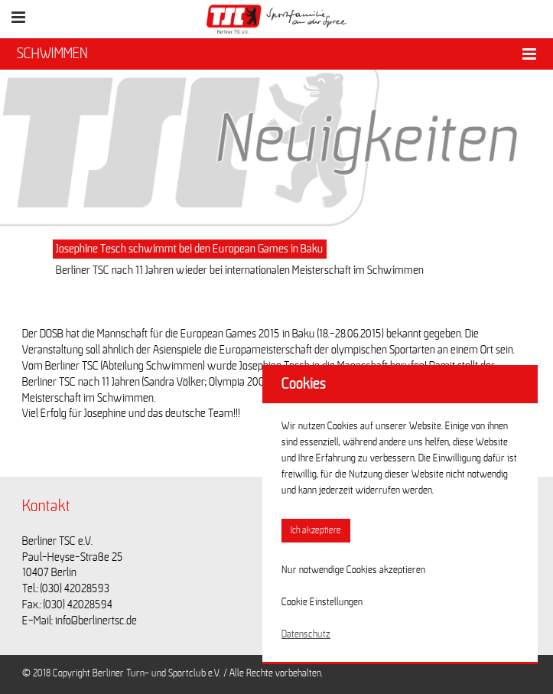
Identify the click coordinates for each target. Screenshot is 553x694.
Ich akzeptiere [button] (316, 531)
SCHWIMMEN (52, 53)
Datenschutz (305, 634)
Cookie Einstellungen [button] (322, 602)
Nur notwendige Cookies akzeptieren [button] (353, 570)
